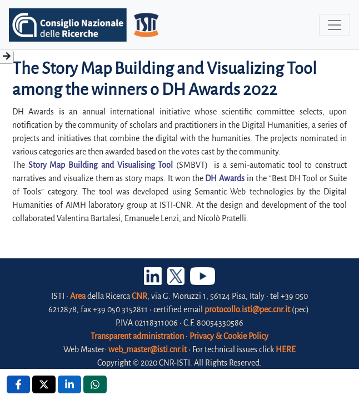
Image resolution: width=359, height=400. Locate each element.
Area (78, 296)
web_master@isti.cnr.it (147, 349)
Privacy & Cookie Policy (229, 336)
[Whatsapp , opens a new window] (95, 384)
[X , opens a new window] (44, 384)
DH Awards (225, 178)
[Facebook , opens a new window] (18, 384)
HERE (286, 349)
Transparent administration (137, 336)
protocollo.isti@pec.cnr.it (247, 309)
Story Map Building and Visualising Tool (100, 165)
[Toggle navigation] (334, 25)
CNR (139, 296)
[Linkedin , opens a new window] (69, 384)
